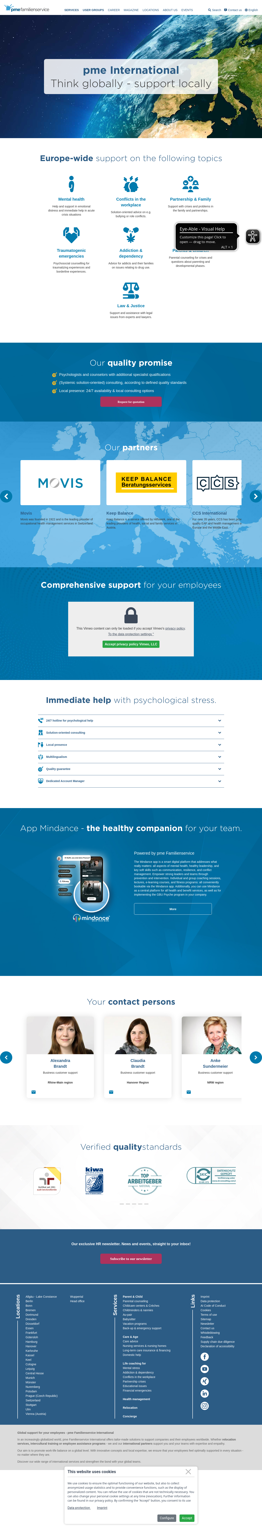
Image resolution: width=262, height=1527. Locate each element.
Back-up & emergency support (142, 1327)
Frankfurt (31, 1332)
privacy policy (175, 628)
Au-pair (127, 1314)
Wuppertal (76, 1296)
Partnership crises (134, 1381)
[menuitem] (71, 10)
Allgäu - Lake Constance (41, 1296)
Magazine (131, 10)
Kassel (30, 1354)
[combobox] (252, 10)
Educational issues (135, 1385)
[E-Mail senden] (33, 1092)
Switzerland (33, 1399)
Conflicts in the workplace (139, 1376)
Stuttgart (31, 1404)
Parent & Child (132, 1296)
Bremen (31, 1309)
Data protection (210, 1300)
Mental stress (131, 1367)
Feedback (207, 1336)
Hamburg (31, 1341)
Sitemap (206, 1318)
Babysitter (129, 1318)
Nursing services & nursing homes (144, 1345)
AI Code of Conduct (213, 1305)
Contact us (233, 10)
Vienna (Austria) (36, 1413)
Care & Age (130, 1336)
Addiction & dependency (138, 1372)
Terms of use (209, 1314)
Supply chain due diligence (218, 1341)
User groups (93, 10)
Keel (28, 1359)
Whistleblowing (210, 1332)
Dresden (31, 1318)
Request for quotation (131, 402)
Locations (151, 10)
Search (214, 10)
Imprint (205, 1296)
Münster (31, 1381)
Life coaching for (134, 1362)
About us (170, 10)
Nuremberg (33, 1386)
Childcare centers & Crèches (141, 1305)
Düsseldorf (32, 1323)
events (187, 10)
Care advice (130, 1340)
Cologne (31, 1363)
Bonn (29, 1305)
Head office (77, 1300)
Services (71, 10)
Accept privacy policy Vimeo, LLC (131, 644)
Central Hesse (35, 1372)
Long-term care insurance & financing (147, 1349)
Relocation (130, 1407)
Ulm (28, 1408)
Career (114, 10)
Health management (136, 1398)
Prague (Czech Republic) (42, 1395)
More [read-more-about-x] (168, 908)
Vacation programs (135, 1323)
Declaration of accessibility (217, 1345)
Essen (30, 1327)
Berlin (29, 1300)
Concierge (130, 1415)
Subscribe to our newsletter (131, 1258)
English (253, 10)
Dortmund (32, 1314)
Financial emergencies (137, 1390)
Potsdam (31, 1390)
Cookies (206, 1309)
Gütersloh (32, 1336)
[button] (116, 1203)
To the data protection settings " (131, 634)
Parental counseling (135, 1300)
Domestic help (132, 1354)
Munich (30, 1377)
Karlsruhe (32, 1350)
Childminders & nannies (138, 1309)
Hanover (31, 1345)
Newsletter (207, 1323)
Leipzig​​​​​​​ (30, 1368)
